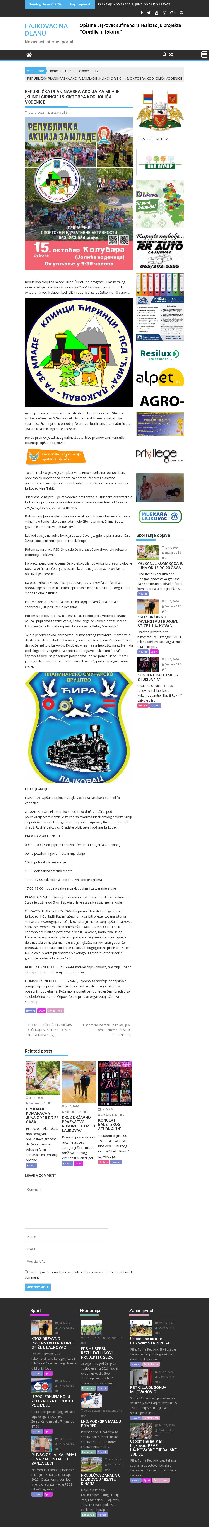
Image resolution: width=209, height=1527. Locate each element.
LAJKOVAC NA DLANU (46, 29)
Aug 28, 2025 (113, 1386)
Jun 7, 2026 (34, 1098)
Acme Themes (147, 1520)
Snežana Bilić (57, 113)
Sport (41, 1010)
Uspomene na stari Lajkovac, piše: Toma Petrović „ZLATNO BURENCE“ (107, 1030)
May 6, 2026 (163, 1372)
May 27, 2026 (163, 1323)
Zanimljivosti (55, 1010)
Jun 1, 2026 (62, 1439)
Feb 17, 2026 (163, 1425)
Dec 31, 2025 (113, 1323)
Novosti (30, 1010)
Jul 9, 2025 (111, 1439)
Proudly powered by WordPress (75, 1520)
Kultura (103, 1162)
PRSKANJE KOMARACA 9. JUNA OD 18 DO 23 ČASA (134, 4)
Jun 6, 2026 (70, 1106)
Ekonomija (88, 1378)
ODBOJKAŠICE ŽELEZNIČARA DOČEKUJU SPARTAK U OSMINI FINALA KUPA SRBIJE (49, 1030)
